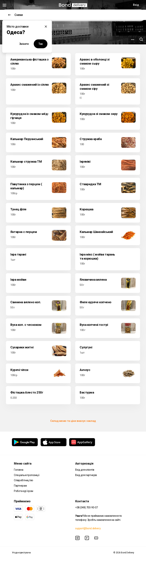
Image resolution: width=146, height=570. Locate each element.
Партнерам (20, 485)
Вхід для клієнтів (84, 469)
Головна (18, 469)
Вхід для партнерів (86, 475)
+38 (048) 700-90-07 (86, 507)
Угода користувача (21, 552)
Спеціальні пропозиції (26, 475)
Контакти (82, 501)
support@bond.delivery (88, 528)
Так (40, 44)
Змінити (24, 43)
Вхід (136, 4)
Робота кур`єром (23, 491)
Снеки (15, 15)
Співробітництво (23, 480)
